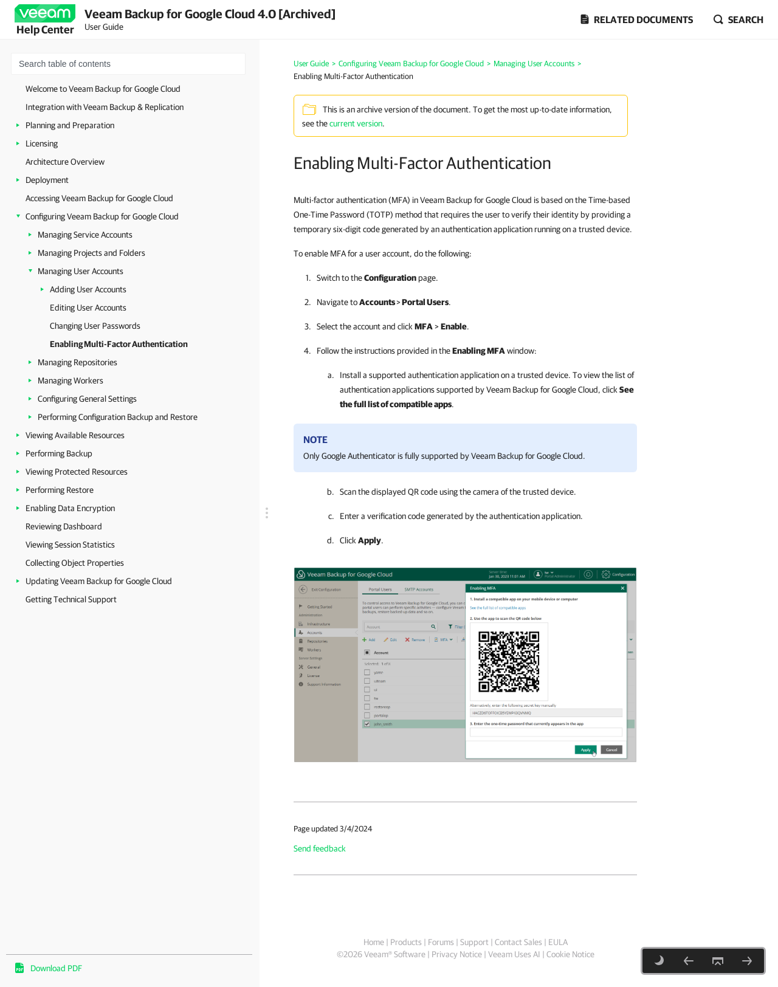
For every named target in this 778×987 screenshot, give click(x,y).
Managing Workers (70, 380)
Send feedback (320, 848)
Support (474, 942)
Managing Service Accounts (85, 234)
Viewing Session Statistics (70, 544)
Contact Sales (518, 942)
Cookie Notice (570, 954)
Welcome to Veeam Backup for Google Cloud (103, 89)
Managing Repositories (77, 362)
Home (373, 942)
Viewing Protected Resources (77, 471)
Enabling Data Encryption (70, 508)
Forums (441, 942)
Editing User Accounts (88, 307)
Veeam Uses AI (514, 954)
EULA (558, 942)
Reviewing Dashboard (64, 526)
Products (406, 942)
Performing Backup (59, 453)
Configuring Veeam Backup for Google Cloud (102, 216)
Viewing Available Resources (75, 435)
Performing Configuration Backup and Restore (118, 417)
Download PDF (56, 968)
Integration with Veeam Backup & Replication (105, 107)
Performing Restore (60, 490)
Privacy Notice (457, 954)
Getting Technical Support (71, 599)
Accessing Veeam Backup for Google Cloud (99, 198)
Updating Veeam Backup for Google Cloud (99, 581)
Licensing (42, 143)
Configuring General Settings (87, 399)
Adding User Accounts (88, 289)
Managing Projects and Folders (91, 253)
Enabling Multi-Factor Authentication (119, 344)
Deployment (47, 180)
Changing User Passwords (95, 326)
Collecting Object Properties (75, 563)
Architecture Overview (65, 162)
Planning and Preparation (70, 125)
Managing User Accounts (80, 271)
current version (355, 123)
